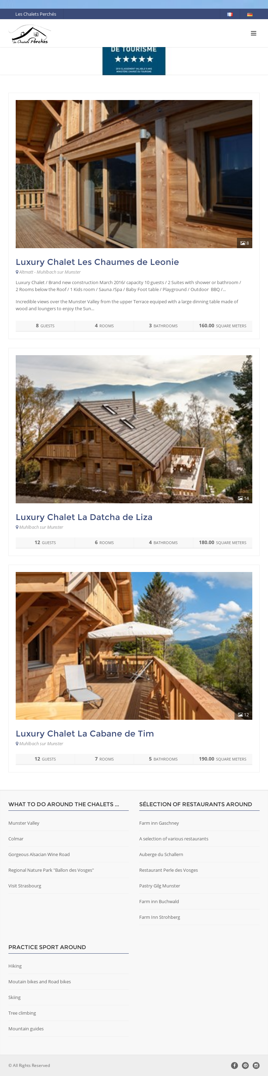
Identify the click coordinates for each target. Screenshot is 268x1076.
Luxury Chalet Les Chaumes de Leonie (97, 262)
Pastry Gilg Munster (159, 886)
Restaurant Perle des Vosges (168, 870)
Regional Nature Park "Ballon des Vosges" (51, 870)
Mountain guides (26, 1028)
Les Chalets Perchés (35, 14)
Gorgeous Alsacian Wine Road (39, 854)
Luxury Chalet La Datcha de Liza (84, 517)
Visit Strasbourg (24, 886)
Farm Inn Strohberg (159, 917)
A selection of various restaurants (173, 838)
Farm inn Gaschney (159, 823)
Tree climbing (22, 1013)
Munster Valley (23, 823)
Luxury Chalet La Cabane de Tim (85, 733)
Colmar (15, 838)
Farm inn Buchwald (159, 901)
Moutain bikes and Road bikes (39, 981)
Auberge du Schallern (161, 854)
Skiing (14, 997)
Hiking (15, 966)
